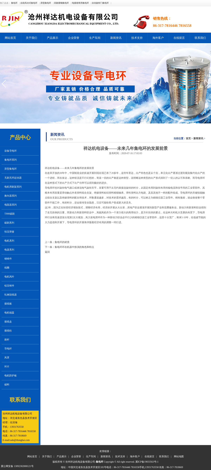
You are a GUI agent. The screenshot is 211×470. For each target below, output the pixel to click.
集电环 (78, 168)
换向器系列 (10, 195)
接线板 (8, 303)
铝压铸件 (9, 285)
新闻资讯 (116, 37)
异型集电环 (10, 168)
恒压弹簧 (9, 231)
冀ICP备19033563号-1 (146, 461)
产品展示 (52, 37)
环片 (6, 366)
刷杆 (6, 339)
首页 (188, 138)
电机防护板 (10, 375)
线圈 (6, 267)
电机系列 (9, 240)
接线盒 (8, 321)
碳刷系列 (9, 222)
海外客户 (158, 37)
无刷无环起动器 (13, 177)
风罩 (6, 357)
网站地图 (179, 456)
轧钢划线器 (10, 294)
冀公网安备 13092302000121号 (17, 466)
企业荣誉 (73, 37)
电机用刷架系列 (13, 186)
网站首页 (10, 37)
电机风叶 (9, 276)
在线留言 (179, 37)
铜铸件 (8, 258)
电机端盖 (9, 312)
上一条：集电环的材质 (57, 242)
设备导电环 (10, 150)
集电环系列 (10, 159)
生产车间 (94, 37)
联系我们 (200, 37)
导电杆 (8, 348)
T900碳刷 (9, 213)
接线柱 (8, 330)
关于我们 (31, 37)
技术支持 (137, 37)
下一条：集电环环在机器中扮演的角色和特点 (69, 247)
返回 (47, 252)
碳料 (6, 384)
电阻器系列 (10, 204)
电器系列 (9, 249)
